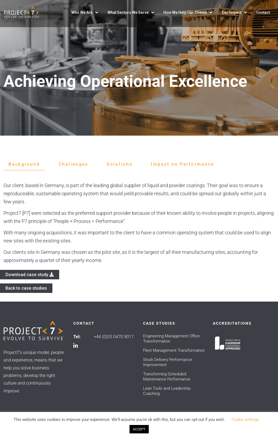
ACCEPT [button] (139, 429)
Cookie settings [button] (245, 419)
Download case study (29, 274)
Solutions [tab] (119, 164)
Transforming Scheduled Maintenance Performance (166, 377)
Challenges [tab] (74, 164)
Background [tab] (24, 164)
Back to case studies (26, 288)
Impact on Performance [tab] (182, 164)
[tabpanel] (139, 222)
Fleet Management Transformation (174, 350)
